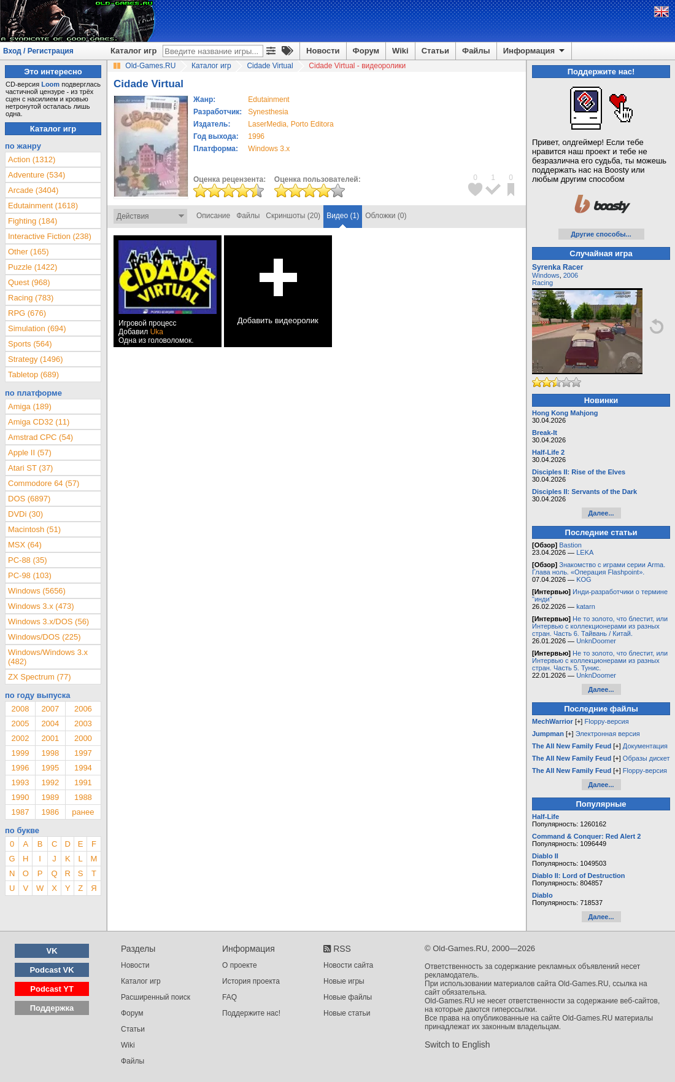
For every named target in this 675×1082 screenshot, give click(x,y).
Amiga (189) (30, 406)
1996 (256, 136)
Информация (534, 51)
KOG (583, 579)
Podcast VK (51, 969)
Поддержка (52, 1008)
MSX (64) (25, 544)
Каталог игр (133, 50)
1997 (83, 753)
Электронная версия (608, 733)
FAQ (229, 997)
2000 (83, 738)
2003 (83, 723)
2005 (20, 723)
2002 (20, 738)
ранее (83, 812)
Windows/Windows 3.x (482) (48, 657)
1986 (50, 812)
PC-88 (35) (27, 560)
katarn (585, 606)
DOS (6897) (29, 498)
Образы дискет (646, 758)
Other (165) (28, 251)
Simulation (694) (37, 328)
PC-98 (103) (30, 575)
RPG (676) (27, 313)
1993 (20, 782)
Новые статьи (347, 1013)
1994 (83, 767)
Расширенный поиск (155, 997)
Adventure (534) (36, 174)
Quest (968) (29, 282)
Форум (366, 50)
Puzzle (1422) (32, 267)
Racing (542, 282)
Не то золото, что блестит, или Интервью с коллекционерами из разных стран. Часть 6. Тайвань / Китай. (600, 626)
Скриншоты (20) (293, 215)
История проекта (251, 981)
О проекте (239, 965)
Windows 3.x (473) (41, 606)
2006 (83, 708)
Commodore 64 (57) (43, 483)
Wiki (400, 50)
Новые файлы (347, 997)
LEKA (584, 552)
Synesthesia (268, 112)
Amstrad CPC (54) (40, 437)
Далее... (601, 513)
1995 (50, 767)
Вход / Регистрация (38, 51)
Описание (213, 215)
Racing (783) (30, 297)
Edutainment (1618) (43, 205)
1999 (20, 753)
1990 (20, 797)
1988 (83, 797)
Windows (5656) (37, 590)
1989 (50, 797)
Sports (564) (30, 343)
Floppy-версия (606, 721)
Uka (156, 331)
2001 (50, 738)
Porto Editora (312, 124)
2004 (50, 723)
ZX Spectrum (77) (39, 676)
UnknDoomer (596, 641)
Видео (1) (342, 215)
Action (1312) (31, 159)
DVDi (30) (25, 514)
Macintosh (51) (34, 529)
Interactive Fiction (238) (49, 236)
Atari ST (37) (30, 467)
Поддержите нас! (251, 1013)
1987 (20, 812)
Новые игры (343, 981)
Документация (645, 746)
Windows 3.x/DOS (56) (48, 621)
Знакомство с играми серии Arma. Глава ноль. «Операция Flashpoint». (598, 568)
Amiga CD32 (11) (38, 421)
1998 (50, 753)
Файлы (476, 50)
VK (52, 950)
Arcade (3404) (33, 190)
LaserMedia (267, 124)
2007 (50, 708)
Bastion (570, 545)
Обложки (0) (385, 215)
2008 (20, 708)
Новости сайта (348, 965)
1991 (83, 782)
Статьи (435, 50)
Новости (323, 50)
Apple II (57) (30, 452)
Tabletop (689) (33, 374)
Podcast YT (52, 989)
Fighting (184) (32, 220)
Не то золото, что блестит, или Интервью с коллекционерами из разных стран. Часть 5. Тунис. (600, 660)
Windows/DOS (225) (44, 636)
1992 (50, 782)
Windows (546, 275)
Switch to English (457, 1044)
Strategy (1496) (35, 359)
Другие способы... (601, 234)
